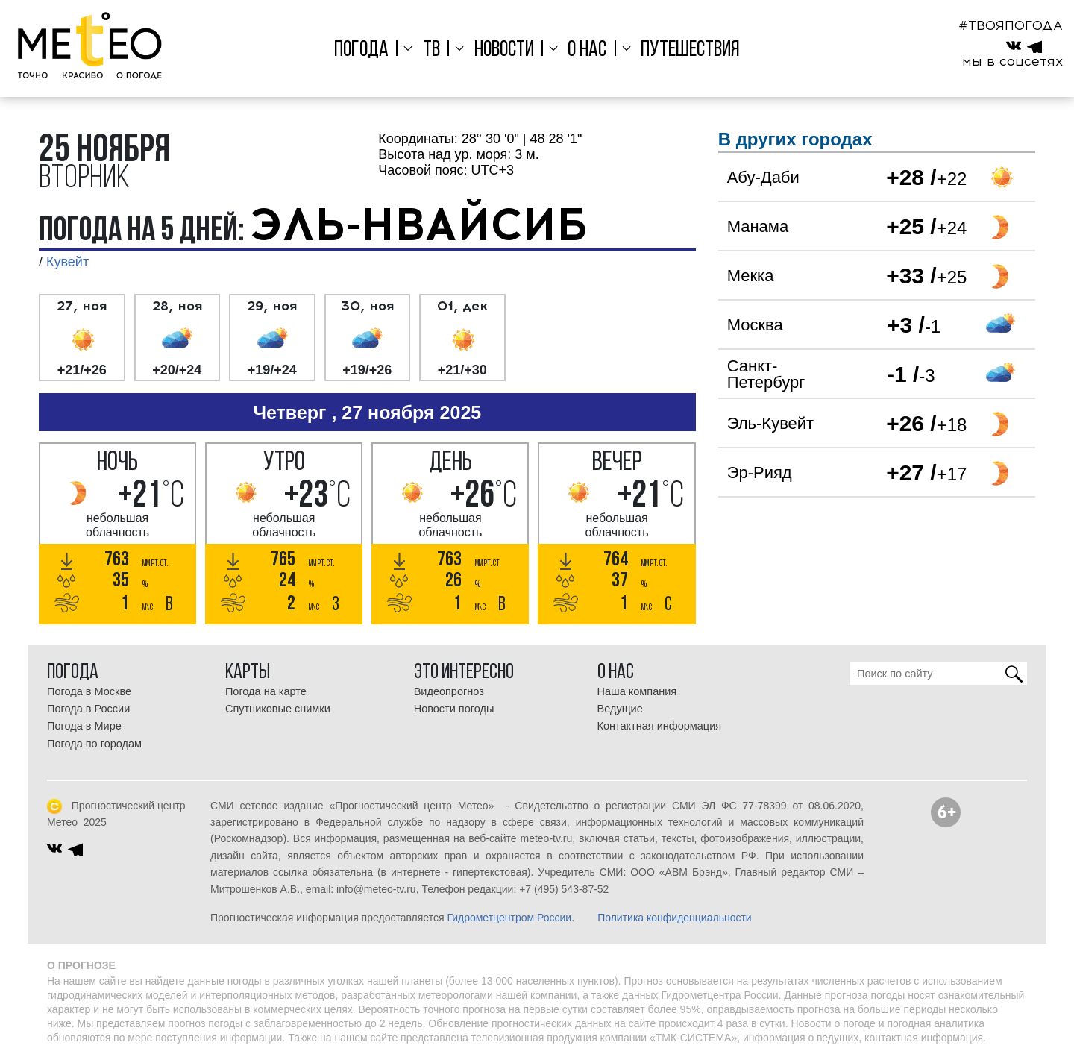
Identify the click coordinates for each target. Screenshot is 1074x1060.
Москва (755, 325)
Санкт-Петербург (766, 374)
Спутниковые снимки (277, 709)
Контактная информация (659, 726)
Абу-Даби (763, 177)
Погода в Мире (84, 726)
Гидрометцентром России (509, 917)
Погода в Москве (89, 691)
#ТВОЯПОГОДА (1010, 25)
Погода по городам (94, 744)
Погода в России (88, 709)
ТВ (433, 50)
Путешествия (687, 50)
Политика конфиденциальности (674, 917)
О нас (585, 50)
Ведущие (620, 709)
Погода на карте (266, 691)
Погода (364, 50)
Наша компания (637, 691)
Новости (504, 50)
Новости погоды (454, 709)
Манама (758, 226)
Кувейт (67, 261)
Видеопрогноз (449, 691)
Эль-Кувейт (770, 423)
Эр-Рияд (759, 472)
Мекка (750, 275)
